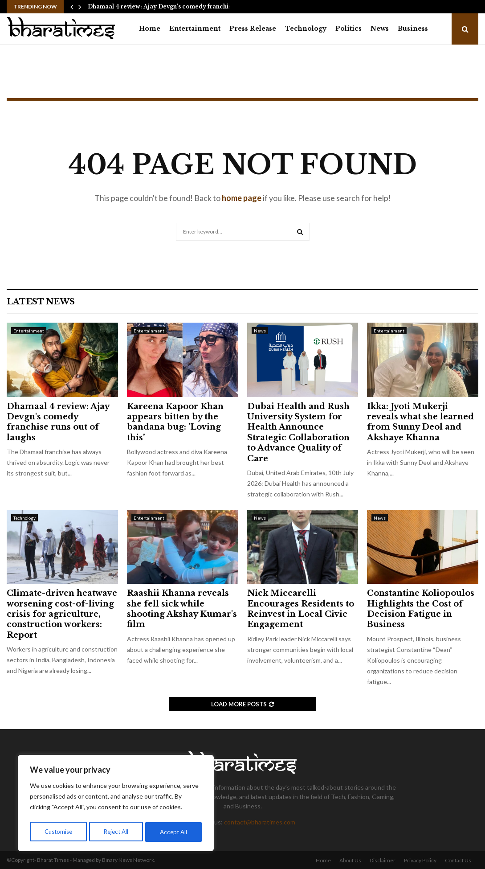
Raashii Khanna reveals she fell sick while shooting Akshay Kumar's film (182, 608)
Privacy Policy (420, 860)
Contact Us (458, 860)
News (380, 29)
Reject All (116, 832)
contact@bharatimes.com (259, 822)
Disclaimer (382, 860)
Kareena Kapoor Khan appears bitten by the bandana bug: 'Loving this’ (175, 422)
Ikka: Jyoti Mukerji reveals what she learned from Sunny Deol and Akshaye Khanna (420, 422)
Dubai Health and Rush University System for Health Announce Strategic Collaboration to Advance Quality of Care (298, 432)
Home (149, 29)
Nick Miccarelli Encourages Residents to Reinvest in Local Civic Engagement (300, 608)
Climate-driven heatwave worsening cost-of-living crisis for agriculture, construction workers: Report (62, 614)
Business (413, 29)
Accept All (174, 832)
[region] (116, 804)
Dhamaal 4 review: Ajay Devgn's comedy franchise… (163, 6)
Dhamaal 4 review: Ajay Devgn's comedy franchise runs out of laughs (58, 422)
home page (241, 198)
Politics (348, 29)
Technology (305, 29)
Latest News (41, 302)
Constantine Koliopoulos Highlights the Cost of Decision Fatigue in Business (420, 608)
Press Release (252, 29)
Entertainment (194, 29)
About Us (350, 860)
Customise (58, 832)
